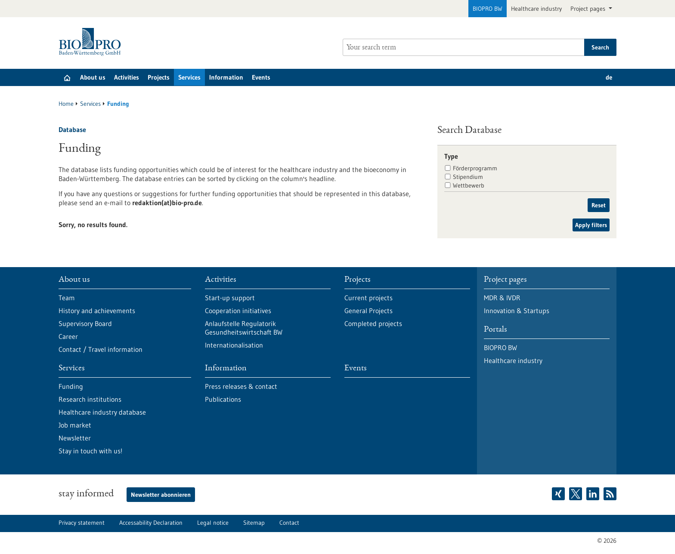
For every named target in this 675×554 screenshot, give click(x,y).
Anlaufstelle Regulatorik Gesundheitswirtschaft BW (243, 327)
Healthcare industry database (102, 412)
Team (67, 297)
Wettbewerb (468, 185)
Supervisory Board (85, 323)
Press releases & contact (241, 386)
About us (92, 77)
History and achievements (97, 310)
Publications (223, 399)
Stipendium (468, 177)
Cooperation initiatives (238, 310)
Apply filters (591, 225)
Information (226, 77)
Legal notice (213, 523)
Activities (126, 77)
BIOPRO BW (487, 8)
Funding (71, 386)
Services (189, 77)
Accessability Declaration (151, 523)
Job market (75, 425)
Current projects (368, 297)
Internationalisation (234, 345)
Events (261, 77)
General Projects (368, 310)
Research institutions (90, 399)
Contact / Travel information (100, 349)
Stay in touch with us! (90, 450)
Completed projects (373, 323)
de (609, 77)
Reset (598, 205)
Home (66, 104)
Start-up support (230, 297)
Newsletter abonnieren (161, 495)
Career (68, 336)
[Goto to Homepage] (92, 42)
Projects (159, 77)
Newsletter (75, 438)
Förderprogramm (475, 168)
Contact (289, 523)
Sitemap (254, 523)
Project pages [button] (588, 8)
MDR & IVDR (502, 297)
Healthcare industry (536, 8)
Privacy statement (82, 523)
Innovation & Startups (516, 310)
